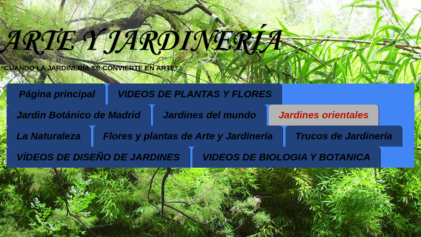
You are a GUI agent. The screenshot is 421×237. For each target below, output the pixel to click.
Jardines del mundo (209, 114)
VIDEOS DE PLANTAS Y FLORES (195, 93)
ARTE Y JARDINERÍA (140, 41)
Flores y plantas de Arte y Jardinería (188, 135)
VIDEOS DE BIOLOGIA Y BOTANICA (286, 157)
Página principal (57, 93)
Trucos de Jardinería (343, 135)
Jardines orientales (323, 114)
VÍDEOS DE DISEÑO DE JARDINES (98, 157)
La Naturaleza (48, 135)
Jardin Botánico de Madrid (78, 114)
